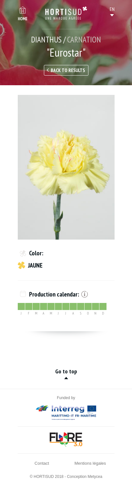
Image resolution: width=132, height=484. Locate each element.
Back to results (68, 70)
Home (22, 19)
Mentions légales (90, 463)
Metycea (95, 476)
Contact (42, 463)
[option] (66, 167)
